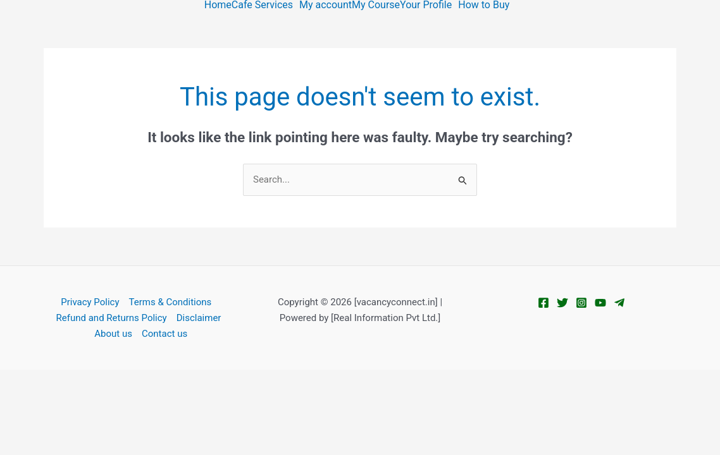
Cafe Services (262, 5)
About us (113, 333)
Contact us (164, 333)
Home (218, 5)
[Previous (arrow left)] (19, 400)
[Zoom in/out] (19, 380)
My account (325, 5)
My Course (376, 5)
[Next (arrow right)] (59, 400)
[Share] (99, 380)
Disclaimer (199, 318)
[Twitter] (562, 302)
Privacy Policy (90, 302)
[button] (265, 5)
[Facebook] (543, 302)
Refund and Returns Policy (111, 318)
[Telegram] (619, 302)
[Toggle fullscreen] (59, 380)
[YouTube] (600, 302)
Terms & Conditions (170, 302)
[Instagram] (581, 302)
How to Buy (483, 5)
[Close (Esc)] (140, 380)
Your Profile (426, 5)
